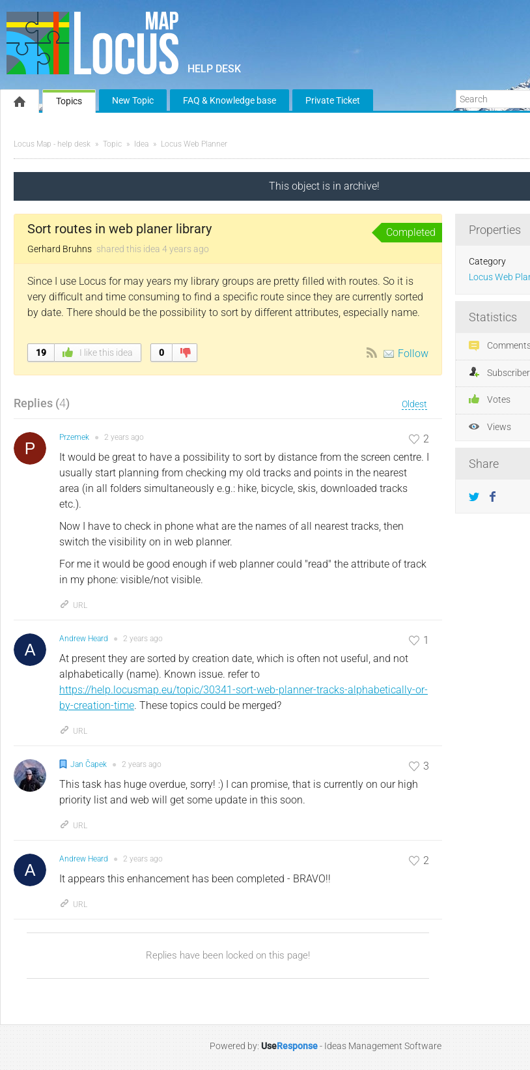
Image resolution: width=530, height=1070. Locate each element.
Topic (112, 144)
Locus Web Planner (194, 144)
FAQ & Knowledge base (229, 100)
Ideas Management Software (382, 1045)
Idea (141, 144)
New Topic (133, 100)
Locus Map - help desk (52, 144)
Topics (69, 101)
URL (73, 605)
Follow (413, 353)
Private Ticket (332, 100)
